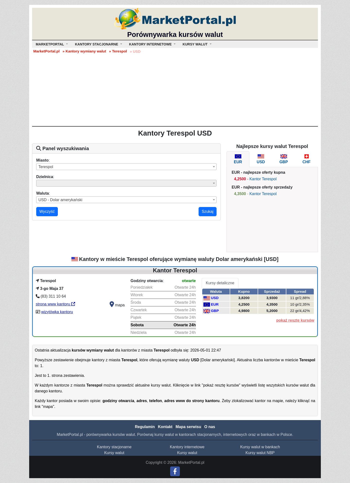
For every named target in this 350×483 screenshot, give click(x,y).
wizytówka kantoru (57, 312)
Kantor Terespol (263, 179)
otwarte (189, 281)
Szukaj (207, 211)
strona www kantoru (55, 304)
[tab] (238, 159)
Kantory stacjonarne (114, 447)
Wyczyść (47, 211)
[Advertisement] (175, 90)
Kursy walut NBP (260, 453)
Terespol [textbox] (45, 167)
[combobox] (126, 166)
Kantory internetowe (187, 447)
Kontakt (165, 427)
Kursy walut (114, 453)
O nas (209, 427)
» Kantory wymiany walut (84, 51)
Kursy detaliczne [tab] (220, 283)
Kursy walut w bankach (260, 447)
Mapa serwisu (188, 427)
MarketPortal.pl (46, 51)
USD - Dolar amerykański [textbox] (60, 200)
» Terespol (118, 51)
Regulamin (145, 427)
